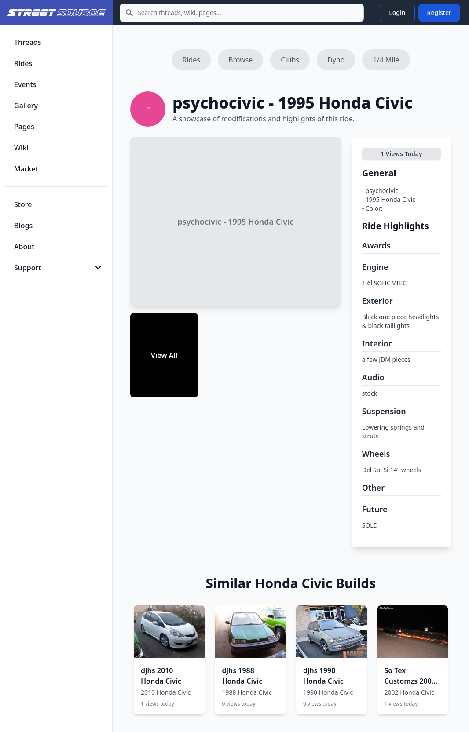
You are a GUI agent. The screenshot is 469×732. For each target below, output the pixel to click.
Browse (240, 60)
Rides (191, 60)
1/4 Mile (386, 60)
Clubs (290, 60)
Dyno (335, 60)
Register (439, 12)
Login (397, 12)
